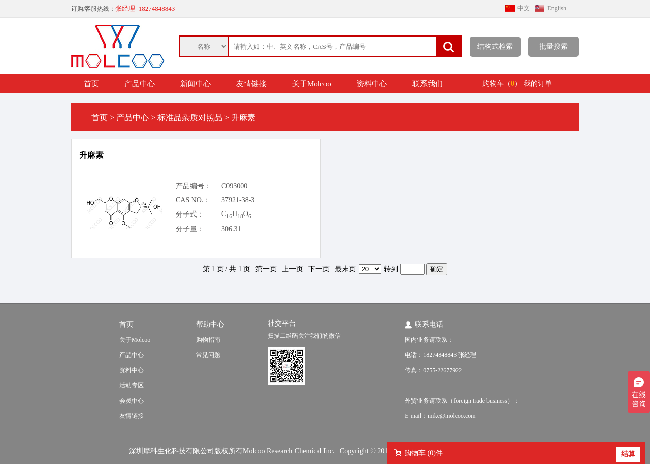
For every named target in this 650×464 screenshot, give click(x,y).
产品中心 (139, 84)
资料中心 (371, 84)
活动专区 (131, 385)
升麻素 (91, 155)
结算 (628, 454)
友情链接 (251, 84)
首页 (91, 84)
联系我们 (427, 84)
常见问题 (208, 355)
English (556, 8)
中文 (523, 8)
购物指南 (208, 339)
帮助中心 (210, 324)
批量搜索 (553, 46)
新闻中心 (195, 84)
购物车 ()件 (423, 453)
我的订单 (538, 83)
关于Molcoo (311, 84)
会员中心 (131, 400)
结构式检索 (495, 46)
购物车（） (502, 83)
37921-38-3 (237, 200)
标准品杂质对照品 (189, 117)
